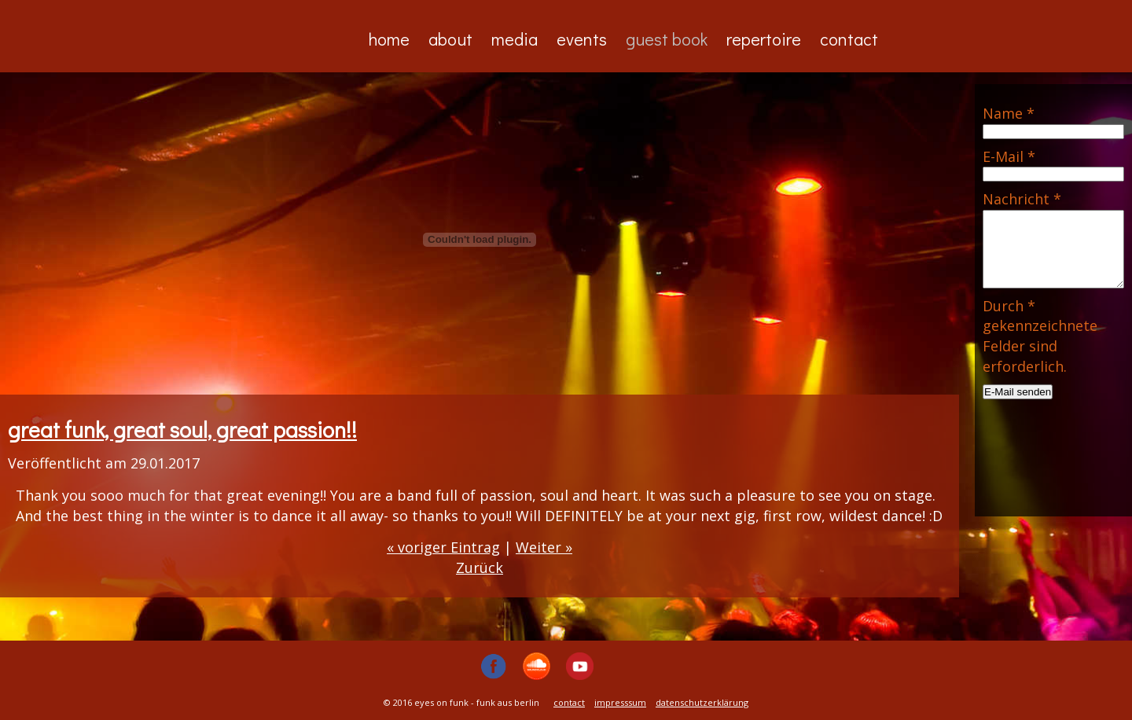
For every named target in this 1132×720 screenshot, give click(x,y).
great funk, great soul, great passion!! (182, 429)
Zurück (479, 567)
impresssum (620, 702)
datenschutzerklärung (702, 702)
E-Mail (1009, 156)
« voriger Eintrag (443, 547)
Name (1009, 113)
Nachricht (1022, 198)
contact (569, 702)
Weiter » (544, 547)
